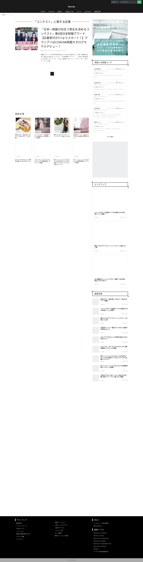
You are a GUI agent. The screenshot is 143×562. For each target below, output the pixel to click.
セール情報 (58, 533)
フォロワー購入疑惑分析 (101, 551)
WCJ (95, 103)
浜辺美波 (97, 108)
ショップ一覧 (59, 530)
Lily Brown (97, 115)
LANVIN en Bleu (115, 128)
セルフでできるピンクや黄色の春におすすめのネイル (23, 160)
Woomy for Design (100, 546)
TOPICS (50, 51)
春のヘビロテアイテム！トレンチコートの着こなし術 (62, 135)
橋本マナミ (97, 122)
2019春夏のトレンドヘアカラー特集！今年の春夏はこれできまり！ (110, 280)
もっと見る (110, 137)
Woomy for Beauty (100, 541)
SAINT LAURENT (118, 75)
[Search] (128, 2)
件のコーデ (120, 69)
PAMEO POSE (110, 101)
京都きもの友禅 (112, 117)
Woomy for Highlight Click (102, 543)
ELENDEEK (97, 89)
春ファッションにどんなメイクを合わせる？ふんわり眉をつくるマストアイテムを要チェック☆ (62, 162)
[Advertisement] (52, 94)
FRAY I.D (101, 128)
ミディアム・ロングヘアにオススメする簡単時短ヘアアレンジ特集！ (42, 161)
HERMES (96, 75)
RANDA (96, 128)
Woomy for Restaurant (101, 538)
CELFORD (107, 128)
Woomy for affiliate (100, 533)
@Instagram (98, 526)
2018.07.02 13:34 (60, 51)
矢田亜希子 (97, 69)
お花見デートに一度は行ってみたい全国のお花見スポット (81, 136)
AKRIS (95, 77)
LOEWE (104, 101)
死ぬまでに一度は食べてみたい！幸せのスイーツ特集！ (23, 136)
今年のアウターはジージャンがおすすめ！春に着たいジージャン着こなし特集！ (114, 376)
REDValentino (104, 115)
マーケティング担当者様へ (101, 523)
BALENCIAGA (97, 101)
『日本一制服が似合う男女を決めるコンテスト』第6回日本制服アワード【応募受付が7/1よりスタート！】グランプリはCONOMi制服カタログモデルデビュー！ (65, 37)
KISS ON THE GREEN (99, 130)
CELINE (102, 75)
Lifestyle (18, 131)
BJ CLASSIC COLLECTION (100, 117)
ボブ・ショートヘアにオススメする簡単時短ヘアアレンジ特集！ (81, 161)
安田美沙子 (97, 83)
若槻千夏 (97, 95)
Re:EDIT (115, 89)
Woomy (71, 6)
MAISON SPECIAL (120, 101)
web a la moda (109, 75)
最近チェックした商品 (61, 535)
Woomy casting (99, 535)
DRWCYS (103, 89)
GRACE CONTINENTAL (116, 115)
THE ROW (109, 89)
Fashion (38, 131)
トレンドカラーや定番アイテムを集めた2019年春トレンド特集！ (42, 136)
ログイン (114, 2)
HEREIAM (121, 89)
